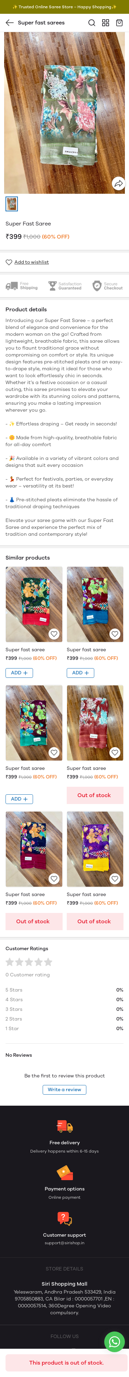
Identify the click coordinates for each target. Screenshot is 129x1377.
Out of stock (94, 795)
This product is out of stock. (66, 1362)
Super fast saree (25, 650)
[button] (12, 204)
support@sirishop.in (64, 1242)
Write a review (64, 1090)
